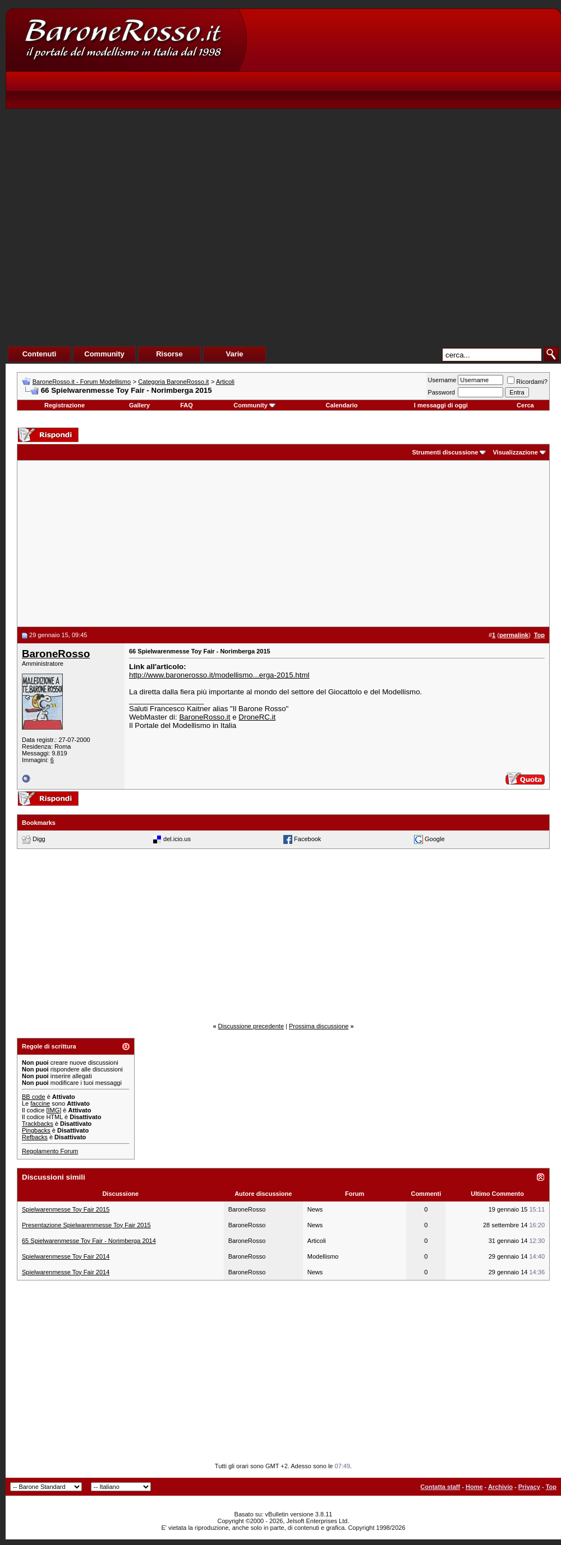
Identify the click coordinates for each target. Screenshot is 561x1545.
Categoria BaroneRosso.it (173, 381)
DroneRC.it (256, 717)
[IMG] (53, 1110)
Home (474, 1486)
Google (434, 838)
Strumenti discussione (445, 452)
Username (442, 380)
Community (254, 405)
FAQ (186, 405)
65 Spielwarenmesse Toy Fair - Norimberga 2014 (89, 1240)
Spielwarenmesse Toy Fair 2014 (65, 1256)
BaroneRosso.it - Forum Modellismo (82, 381)
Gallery (139, 405)
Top (551, 1486)
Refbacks (35, 1137)
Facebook (307, 838)
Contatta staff (440, 1486)
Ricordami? (527, 381)
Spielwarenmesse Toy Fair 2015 (65, 1209)
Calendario (342, 405)
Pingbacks (36, 1130)
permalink (513, 635)
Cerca (525, 405)
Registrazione (64, 405)
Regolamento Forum (50, 1151)
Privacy (529, 1486)
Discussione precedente (251, 1026)
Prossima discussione (318, 1026)
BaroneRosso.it (204, 717)
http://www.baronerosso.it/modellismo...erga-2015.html (219, 675)
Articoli (225, 381)
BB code (33, 1096)
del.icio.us (177, 838)
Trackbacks (37, 1123)
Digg (39, 838)
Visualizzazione (515, 452)
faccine (40, 1103)
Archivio (500, 1486)
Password (441, 392)
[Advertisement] (309, 191)
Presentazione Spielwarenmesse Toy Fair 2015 (86, 1225)
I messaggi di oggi (441, 405)
